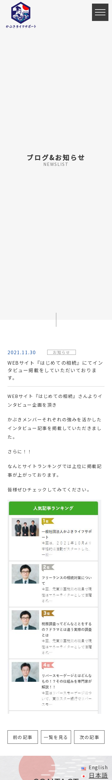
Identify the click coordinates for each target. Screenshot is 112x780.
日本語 (98, 775)
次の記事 (89, 737)
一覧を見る (56, 737)
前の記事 (23, 737)
